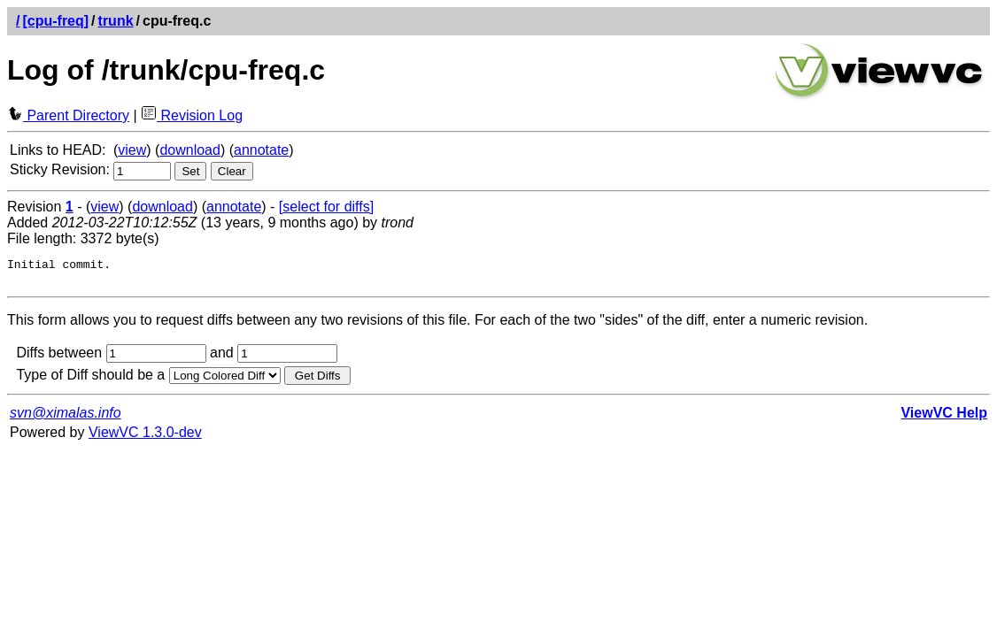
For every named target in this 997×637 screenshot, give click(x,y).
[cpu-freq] (55, 20)
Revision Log (192, 115)
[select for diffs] (326, 206)
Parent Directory (68, 115)
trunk (116, 20)
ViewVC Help (943, 418)
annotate (261, 149)
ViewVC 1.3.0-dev (145, 437)
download (189, 149)
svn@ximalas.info (65, 418)
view (132, 149)
